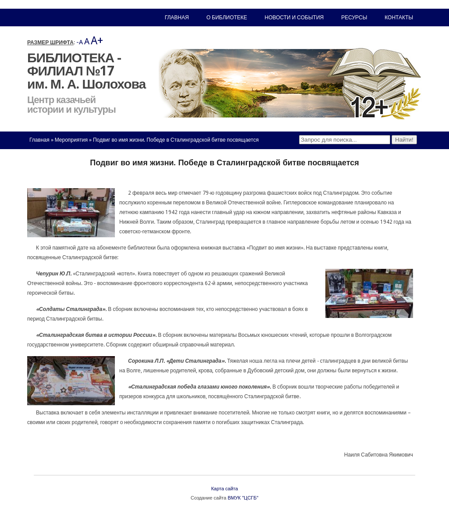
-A (79, 42)
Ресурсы (354, 17)
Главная (39, 140)
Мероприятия (71, 140)
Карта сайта (224, 489)
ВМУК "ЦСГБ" (243, 498)
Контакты (399, 17)
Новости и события (294, 17)
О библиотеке (227, 17)
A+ (97, 40)
